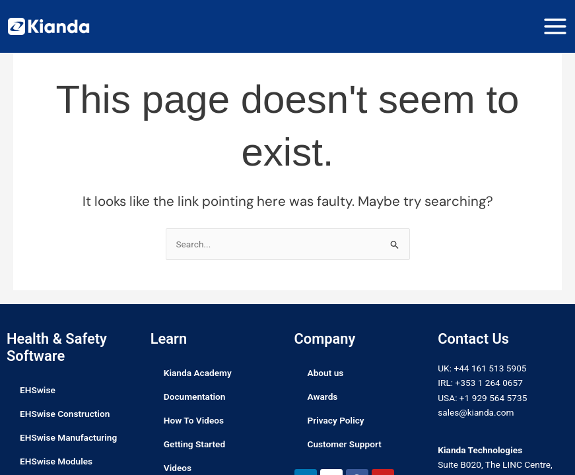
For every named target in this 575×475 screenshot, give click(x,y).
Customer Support (345, 444)
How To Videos (194, 420)
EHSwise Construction (65, 413)
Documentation (195, 396)
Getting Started (194, 444)
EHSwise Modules (56, 461)
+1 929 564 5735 (493, 398)
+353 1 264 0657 (488, 382)
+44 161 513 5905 (490, 368)
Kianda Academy (198, 372)
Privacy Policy (336, 420)
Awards (323, 396)
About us (326, 372)
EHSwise (37, 390)
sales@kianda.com (476, 412)
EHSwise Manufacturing (68, 437)
